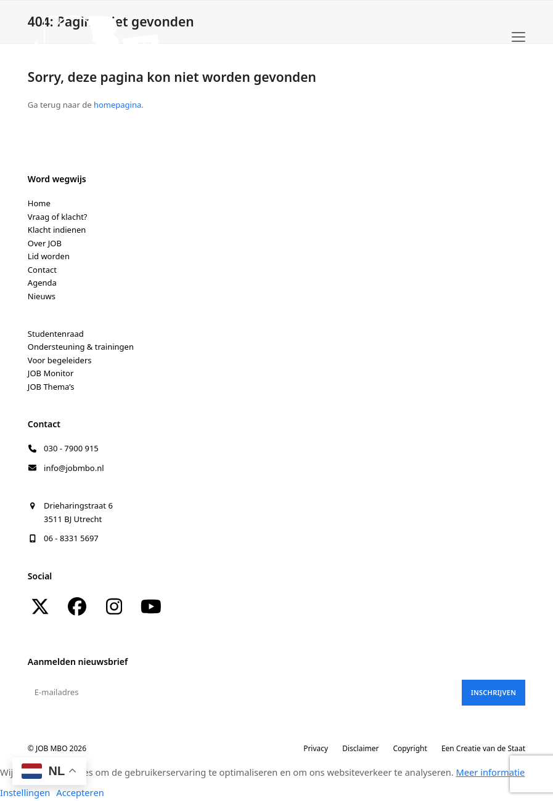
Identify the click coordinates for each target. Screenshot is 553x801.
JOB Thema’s (51, 386)
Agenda (42, 282)
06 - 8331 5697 (71, 538)
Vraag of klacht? (58, 216)
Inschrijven (493, 692)
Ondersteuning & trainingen (81, 346)
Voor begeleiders (60, 360)
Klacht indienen (57, 229)
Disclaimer (360, 748)
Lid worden (49, 256)
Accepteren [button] (80, 792)
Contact (42, 269)
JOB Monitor (51, 373)
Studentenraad (56, 333)
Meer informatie (490, 772)
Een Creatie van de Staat (483, 748)
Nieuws (41, 296)
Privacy (315, 748)
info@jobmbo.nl (74, 467)
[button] (518, 37)
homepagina (117, 104)
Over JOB (45, 243)
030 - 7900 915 (71, 448)
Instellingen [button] (25, 792)
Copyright (410, 748)
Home (39, 203)
